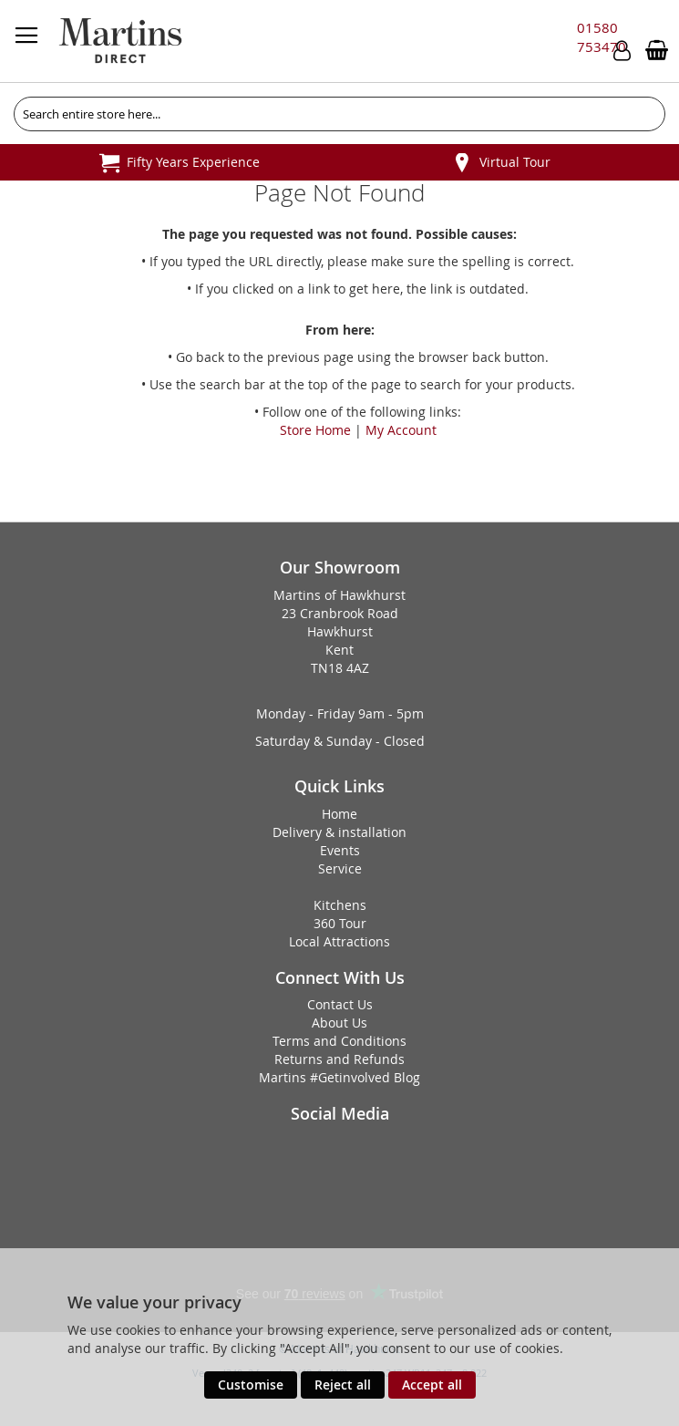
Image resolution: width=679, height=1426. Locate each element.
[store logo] (120, 41)
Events (340, 850)
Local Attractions (339, 941)
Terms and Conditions (339, 1040)
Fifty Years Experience (193, 161)
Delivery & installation (339, 832)
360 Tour (340, 923)
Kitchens (340, 905)
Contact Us (340, 1004)
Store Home (315, 430)
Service (340, 868)
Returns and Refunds (339, 1059)
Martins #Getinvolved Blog (339, 1077)
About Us (339, 1022)
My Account (401, 430)
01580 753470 (601, 37)
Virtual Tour (514, 161)
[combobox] (339, 114)
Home (339, 813)
